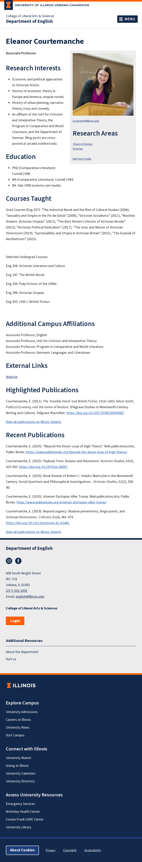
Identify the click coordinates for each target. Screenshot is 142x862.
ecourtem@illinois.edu (86, 121)
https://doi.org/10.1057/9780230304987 (95, 413)
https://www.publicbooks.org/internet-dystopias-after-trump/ (61, 502)
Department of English (29, 21)
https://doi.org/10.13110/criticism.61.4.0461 (38, 523)
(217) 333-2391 (16, 590)
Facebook (18, 561)
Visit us (11, 659)
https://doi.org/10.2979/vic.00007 (43, 466)
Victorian (78, 149)
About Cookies (22, 850)
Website (12, 377)
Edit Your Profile (82, 159)
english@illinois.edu (30, 596)
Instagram (9, 561)
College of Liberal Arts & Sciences (30, 16)
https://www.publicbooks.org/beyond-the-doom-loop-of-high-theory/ (76, 452)
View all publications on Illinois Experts (33, 422)
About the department (22, 652)
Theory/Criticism (82, 144)
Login (15, 621)
